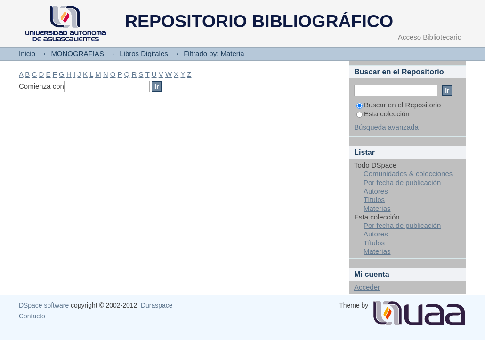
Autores (376, 191)
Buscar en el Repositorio (398, 105)
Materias (377, 208)
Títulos (374, 199)
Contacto (32, 316)
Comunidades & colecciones (408, 174)
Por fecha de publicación (402, 182)
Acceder (367, 287)
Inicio (27, 53)
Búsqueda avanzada (386, 127)
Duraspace (156, 305)
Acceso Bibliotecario (429, 37)
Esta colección (383, 114)
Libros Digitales (144, 53)
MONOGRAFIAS (77, 53)
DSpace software (44, 305)
